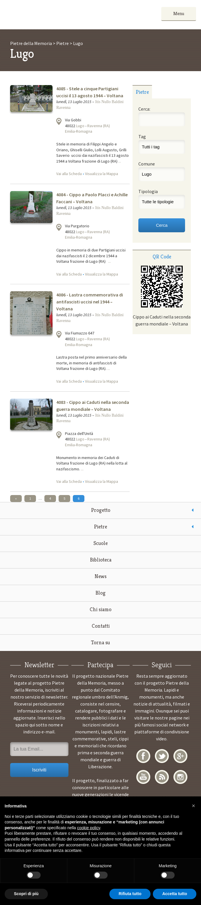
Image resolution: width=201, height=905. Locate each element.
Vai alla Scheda (69, 173)
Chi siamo (100, 609)
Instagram (180, 777)
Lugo (80, 125)
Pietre (100, 526)
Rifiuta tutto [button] (130, 893)
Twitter (162, 756)
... (119, 161)
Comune (146, 164)
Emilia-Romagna (78, 131)
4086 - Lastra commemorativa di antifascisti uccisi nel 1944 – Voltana (89, 302)
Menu (178, 13)
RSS (162, 777)
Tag (142, 136)
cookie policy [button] (88, 827)
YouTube (143, 777)
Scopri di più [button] (26, 893)
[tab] (142, 91)
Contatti (101, 625)
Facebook (143, 756)
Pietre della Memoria (48, 14)
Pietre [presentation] (142, 92)
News (100, 576)
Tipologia (148, 191)
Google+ (180, 756)
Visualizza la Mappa (101, 173)
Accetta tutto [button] (174, 893)
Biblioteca (100, 559)
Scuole (100, 543)
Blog (100, 592)
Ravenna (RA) (98, 125)
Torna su (100, 642)
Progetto (100, 510)
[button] (193, 805)
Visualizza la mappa (58, 121)
